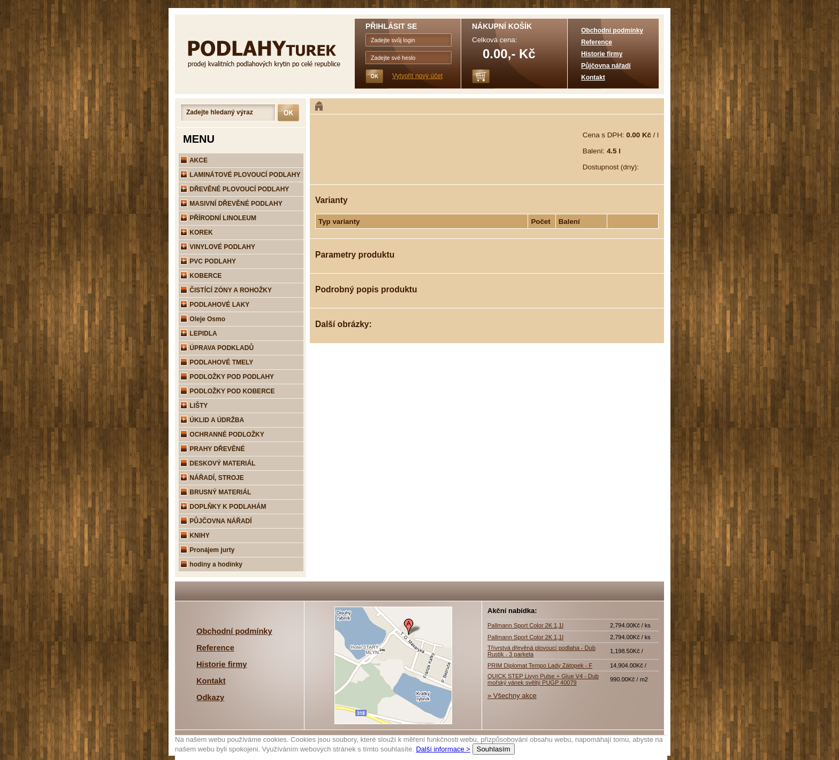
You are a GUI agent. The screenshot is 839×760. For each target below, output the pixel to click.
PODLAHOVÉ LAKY (214, 304)
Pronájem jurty (207, 550)
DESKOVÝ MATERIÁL (217, 463)
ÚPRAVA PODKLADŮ (217, 348)
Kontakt (593, 77)
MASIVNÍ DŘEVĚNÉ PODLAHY (231, 203)
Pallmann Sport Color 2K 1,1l (525, 625)
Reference (596, 42)
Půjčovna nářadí (606, 65)
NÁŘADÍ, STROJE (212, 478)
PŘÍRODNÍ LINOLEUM (218, 218)
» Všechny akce (512, 696)
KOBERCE (201, 276)
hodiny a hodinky (211, 564)
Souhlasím (493, 749)
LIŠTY (194, 405)
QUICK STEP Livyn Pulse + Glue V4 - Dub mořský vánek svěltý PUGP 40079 (543, 679)
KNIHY (195, 535)
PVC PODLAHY (208, 261)
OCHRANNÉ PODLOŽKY (222, 434)
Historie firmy (601, 54)
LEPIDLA (198, 333)
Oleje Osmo (202, 319)
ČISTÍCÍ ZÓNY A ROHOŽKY (226, 290)
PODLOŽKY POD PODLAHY (227, 377)
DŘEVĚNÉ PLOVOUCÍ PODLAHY (234, 189)
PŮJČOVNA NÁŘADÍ (216, 521)
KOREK (196, 232)
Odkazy (210, 697)
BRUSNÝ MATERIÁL (215, 492)
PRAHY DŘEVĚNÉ (212, 449)
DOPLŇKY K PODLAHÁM (223, 506)
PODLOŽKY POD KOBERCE (227, 391)
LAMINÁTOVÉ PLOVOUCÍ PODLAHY (240, 175)
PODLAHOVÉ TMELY (216, 362)
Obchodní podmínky (612, 30)
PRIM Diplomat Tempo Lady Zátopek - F (539, 665)
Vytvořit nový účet (417, 76)
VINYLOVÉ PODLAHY (217, 247)
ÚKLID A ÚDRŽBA (212, 420)
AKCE (194, 160)
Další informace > (443, 749)
